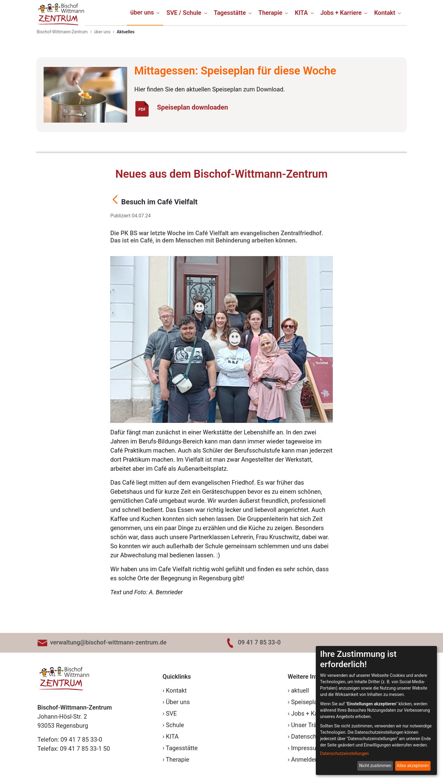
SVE (171, 713)
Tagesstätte (181, 748)
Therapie (177, 759)
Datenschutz (308, 736)
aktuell (300, 690)
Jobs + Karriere (311, 713)
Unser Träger (308, 725)
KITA (172, 736)
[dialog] (376, 710)
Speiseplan (306, 702)
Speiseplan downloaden (192, 107)
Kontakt (176, 690)
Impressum (306, 748)
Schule (175, 725)
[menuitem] (145, 12)
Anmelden (304, 759)
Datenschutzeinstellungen (344, 753)
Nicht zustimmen (375, 765)
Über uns (178, 702)
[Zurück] (115, 200)
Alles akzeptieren (413, 765)
